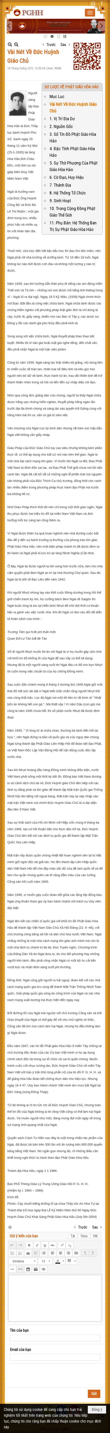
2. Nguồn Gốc (61, 126)
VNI (95, 1236)
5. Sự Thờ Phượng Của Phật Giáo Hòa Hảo (74, 166)
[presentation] (47, 1375)
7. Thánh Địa (60, 185)
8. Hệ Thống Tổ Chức (68, 192)
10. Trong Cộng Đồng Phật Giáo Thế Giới (72, 212)
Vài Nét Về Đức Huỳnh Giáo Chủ (73, 107)
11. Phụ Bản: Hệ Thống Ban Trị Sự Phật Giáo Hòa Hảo (73, 226)
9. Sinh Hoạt (60, 200)
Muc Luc (57, 96)
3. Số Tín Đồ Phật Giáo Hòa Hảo (73, 137)
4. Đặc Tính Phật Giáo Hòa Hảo (72, 152)
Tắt (73, 1236)
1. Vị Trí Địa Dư (62, 118)
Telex (84, 1236)
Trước (51, 44)
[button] (90, 13)
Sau (63, 44)
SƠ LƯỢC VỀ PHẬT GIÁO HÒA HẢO (71, 87)
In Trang (9, 1227)
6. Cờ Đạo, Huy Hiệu (67, 177)
